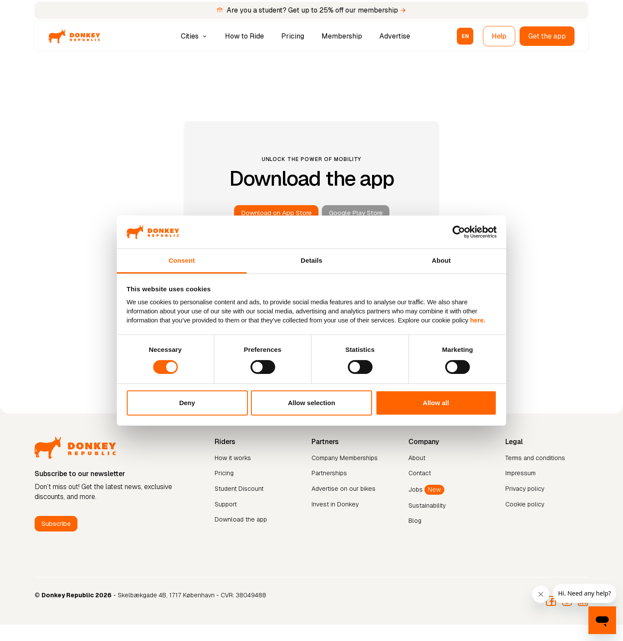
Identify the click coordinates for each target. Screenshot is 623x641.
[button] (195, 36)
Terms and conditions (535, 458)
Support (226, 504)
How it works (233, 458)
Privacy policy (524, 489)
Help (499, 36)
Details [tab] (311, 260)
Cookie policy (524, 504)
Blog (414, 521)
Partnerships (329, 473)
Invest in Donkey (335, 504)
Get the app (547, 36)
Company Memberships (345, 458)
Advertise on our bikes (344, 489)
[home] (74, 36)
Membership (341, 36)
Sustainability (427, 505)
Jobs (426, 490)
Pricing (292, 36)
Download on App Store (276, 213)
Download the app (241, 519)
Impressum (520, 473)
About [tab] (441, 260)
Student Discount (239, 489)
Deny (187, 402)
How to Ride (244, 36)
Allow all (436, 402)
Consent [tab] (182, 260)
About (416, 458)
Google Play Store (355, 213)
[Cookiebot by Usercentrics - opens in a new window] (459, 231)
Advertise (394, 36)
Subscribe (56, 523)
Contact (419, 473)
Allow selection (311, 402)
